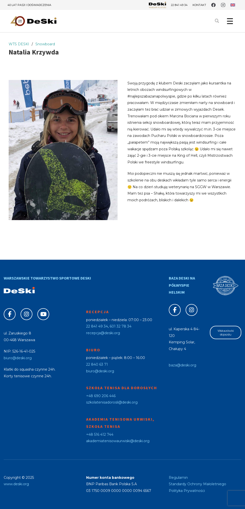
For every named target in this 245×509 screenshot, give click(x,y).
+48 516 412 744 (99, 434)
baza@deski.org (182, 365)
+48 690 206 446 (101, 396)
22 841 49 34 (179, 5)
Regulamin (178, 477)
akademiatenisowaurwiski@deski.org (117, 441)
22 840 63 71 (97, 364)
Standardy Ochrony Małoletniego (197, 484)
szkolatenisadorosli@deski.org (112, 402)
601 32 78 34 (120, 326)
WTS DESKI (19, 44)
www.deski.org (16, 484)
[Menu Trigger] (230, 21)
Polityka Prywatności (187, 490)
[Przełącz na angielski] (232, 5)
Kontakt (199, 5)
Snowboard (45, 44)
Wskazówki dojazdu (226, 332)
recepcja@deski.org (103, 333)
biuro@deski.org (18, 358)
